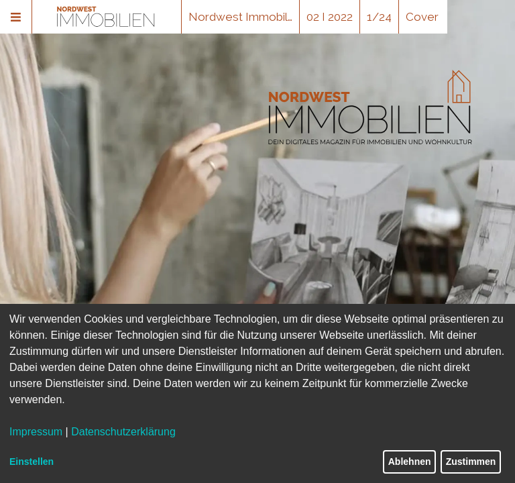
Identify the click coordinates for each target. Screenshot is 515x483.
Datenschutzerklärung (123, 431)
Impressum (35, 431)
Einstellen (31, 461)
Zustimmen (471, 461)
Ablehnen (409, 461)
